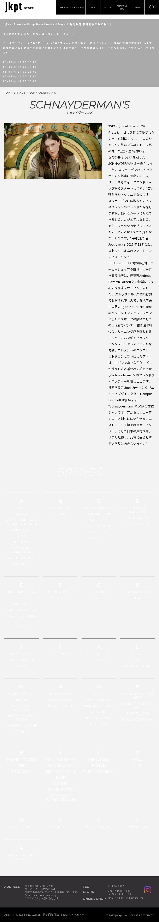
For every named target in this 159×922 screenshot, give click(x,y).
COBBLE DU (98, 532)
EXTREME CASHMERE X (21, 618)
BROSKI (60, 514)
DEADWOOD (137, 518)
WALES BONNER (21, 827)
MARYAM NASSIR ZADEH (21, 718)
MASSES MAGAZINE (21, 726)
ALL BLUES (21, 542)
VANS (137, 765)
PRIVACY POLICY (72, 914)
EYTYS (21, 626)
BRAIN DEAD (60, 508)
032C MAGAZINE (99, 827)
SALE (92, 7)
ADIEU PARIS (21, 530)
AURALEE (21, 564)
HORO (137, 598)
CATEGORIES (78, 7)
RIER (21, 765)
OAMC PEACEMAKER (99, 706)
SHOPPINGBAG (122, 7)
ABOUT (9, 914)
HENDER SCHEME (137, 592)
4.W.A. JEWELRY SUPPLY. (21, 857)
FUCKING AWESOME (60, 592)
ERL (21, 598)
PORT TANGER (137, 714)
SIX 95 (60, 777)
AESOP (21, 514)
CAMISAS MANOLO (99, 508)
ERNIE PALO (21, 604)
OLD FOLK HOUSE (98, 718)
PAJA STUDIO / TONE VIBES (137, 696)
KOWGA (99, 660)
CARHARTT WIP (99, 514)
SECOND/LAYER (60, 765)
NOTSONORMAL (60, 700)
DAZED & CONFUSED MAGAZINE (137, 510)
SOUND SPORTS (60, 790)
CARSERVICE (99, 520)
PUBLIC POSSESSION (137, 720)
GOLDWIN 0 (98, 592)
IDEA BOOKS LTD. (21, 660)
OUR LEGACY (98, 724)
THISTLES (99, 765)
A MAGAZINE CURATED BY (21, 550)
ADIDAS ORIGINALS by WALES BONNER (21, 522)
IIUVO (21, 666)
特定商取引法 (51, 914)
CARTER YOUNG (99, 526)
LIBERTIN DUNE (137, 666)
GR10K (99, 598)
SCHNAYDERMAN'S (60, 759)
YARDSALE (60, 827)
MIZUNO (21, 732)
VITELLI (137, 759)
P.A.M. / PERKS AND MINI (137, 706)
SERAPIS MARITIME (60, 771)
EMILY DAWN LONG (21, 592)
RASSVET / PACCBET (21, 759)
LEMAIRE (137, 660)
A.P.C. (21, 508)
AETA (21, 536)
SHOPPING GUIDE (28, 914)
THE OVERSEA (99, 759)
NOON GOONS (60, 694)
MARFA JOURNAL (21, 694)
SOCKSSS (60, 783)
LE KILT (137, 654)
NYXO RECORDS (60, 706)
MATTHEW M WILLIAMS (21, 708)
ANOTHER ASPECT (21, 558)
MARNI (21, 700)
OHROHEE (98, 712)
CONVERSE (99, 538)
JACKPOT (60, 654)
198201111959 (137, 827)
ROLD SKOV (21, 771)
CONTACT (137, 7)
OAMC (99, 694)
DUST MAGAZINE (137, 524)
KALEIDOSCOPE (99, 654)
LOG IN (107, 7)
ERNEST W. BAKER (21, 610)
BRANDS (63, 7)
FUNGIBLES (60, 598)
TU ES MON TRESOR (99, 771)
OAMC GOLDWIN (98, 700)
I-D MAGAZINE (21, 654)
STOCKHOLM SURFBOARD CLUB (60, 797)
